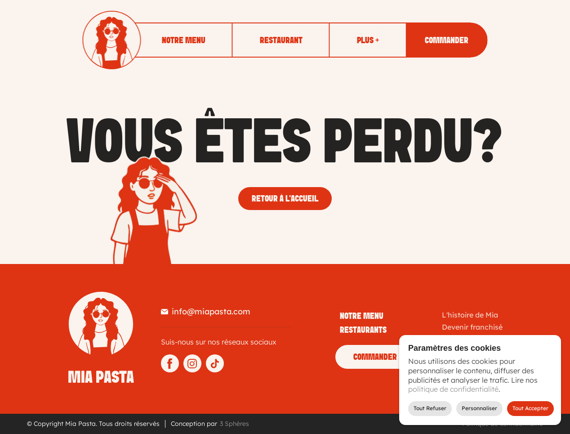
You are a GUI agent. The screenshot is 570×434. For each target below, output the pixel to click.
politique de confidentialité (453, 389)
